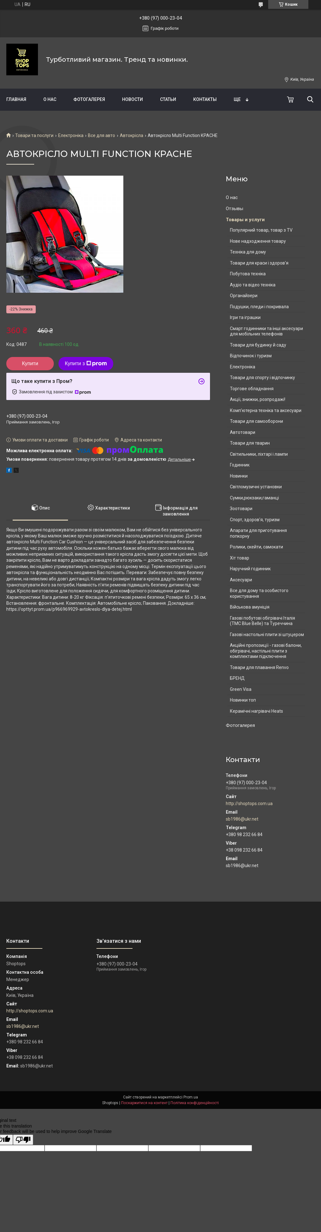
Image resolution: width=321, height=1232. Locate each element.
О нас (49, 99)
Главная (16, 99)
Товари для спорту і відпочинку (262, 377)
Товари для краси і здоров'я (259, 263)
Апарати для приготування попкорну (258, 533)
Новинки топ (243, 700)
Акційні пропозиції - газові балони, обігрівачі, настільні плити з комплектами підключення (266, 651)
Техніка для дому (248, 251)
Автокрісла (131, 135)
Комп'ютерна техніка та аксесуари (265, 410)
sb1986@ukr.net (242, 819)
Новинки (239, 475)
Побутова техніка (248, 273)
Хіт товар (239, 557)
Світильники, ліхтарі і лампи (259, 454)
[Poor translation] (23, 1140)
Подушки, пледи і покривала (259, 306)
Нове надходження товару (258, 241)
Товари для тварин (250, 443)
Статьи (168, 99)
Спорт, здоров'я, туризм (255, 519)
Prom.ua (190, 1097)
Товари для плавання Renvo (259, 667)
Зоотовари (241, 508)
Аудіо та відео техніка (252, 284)
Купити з (86, 363)
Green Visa (240, 689)
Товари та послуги (34, 135)
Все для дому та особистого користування (259, 593)
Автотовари (242, 432)
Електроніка (70, 135)
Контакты (205, 99)
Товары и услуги (245, 219)
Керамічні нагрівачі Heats (256, 711)
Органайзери (243, 295)
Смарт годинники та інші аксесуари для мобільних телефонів (266, 331)
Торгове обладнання (252, 388)
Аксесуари (241, 579)
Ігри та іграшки (245, 317)
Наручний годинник (250, 568)
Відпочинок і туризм (251, 355)
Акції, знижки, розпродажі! (257, 399)
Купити (30, 363)
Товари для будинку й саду (258, 344)
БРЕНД (237, 678)
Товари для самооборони (256, 421)
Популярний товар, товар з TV (261, 230)
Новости (132, 99)
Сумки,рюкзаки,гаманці (254, 497)
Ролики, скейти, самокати (256, 546)
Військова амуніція (249, 607)
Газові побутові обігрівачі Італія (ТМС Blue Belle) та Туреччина (262, 621)
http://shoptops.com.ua (249, 803)
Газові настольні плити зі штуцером (267, 634)
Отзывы (234, 208)
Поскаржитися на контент (144, 1103)
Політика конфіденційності (194, 1103)
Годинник (240, 464)
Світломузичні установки (256, 486)
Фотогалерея (89, 99)
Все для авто (101, 135)
